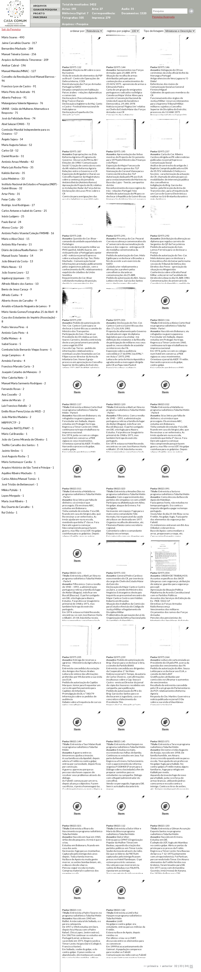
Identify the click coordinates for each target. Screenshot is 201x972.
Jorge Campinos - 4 (13, 355)
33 (181, 966)
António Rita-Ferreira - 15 (17, 244)
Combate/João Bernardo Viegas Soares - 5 (27, 349)
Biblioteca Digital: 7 (75, 13)
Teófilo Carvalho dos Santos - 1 (20, 445)
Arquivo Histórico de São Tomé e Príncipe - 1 (28, 467)
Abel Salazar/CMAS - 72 (16, 124)
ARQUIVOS (39, 5)
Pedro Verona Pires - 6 (15, 327)
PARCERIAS (40, 17)
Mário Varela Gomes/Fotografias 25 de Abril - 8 (29, 311)
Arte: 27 (97, 8)
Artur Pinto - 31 (11, 193)
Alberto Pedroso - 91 (14, 97)
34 (186, 966)
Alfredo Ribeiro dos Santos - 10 (20, 283)
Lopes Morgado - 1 (13, 495)
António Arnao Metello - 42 (18, 161)
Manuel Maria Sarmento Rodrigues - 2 (24, 383)
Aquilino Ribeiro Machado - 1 (19, 473)
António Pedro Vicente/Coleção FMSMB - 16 (28, 233)
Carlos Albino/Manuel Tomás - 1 (20, 478)
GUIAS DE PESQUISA (45, 9)
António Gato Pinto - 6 (15, 332)
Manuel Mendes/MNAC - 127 (19, 71)
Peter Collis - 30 (11, 199)
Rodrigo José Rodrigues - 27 (18, 205)
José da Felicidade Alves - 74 (18, 118)
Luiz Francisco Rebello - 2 (16, 405)
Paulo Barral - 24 (11, 222)
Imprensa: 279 (101, 17)
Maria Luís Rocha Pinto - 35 (17, 167)
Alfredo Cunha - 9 (12, 295)
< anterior (166, 966)
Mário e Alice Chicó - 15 (15, 238)
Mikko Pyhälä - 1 (11, 490)
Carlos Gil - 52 (10, 150)
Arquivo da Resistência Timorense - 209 (25, 59)
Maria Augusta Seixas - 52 (17, 144)
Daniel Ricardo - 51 (13, 156)
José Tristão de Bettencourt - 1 (20, 484)
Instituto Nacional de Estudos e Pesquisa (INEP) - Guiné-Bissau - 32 (30, 186)
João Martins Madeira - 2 (16, 417)
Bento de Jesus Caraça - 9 (17, 289)
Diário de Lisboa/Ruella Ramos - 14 (22, 250)
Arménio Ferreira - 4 (13, 360)
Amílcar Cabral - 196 (14, 65)
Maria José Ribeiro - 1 (14, 501)
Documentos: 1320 (134, 13)
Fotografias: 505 (73, 17)
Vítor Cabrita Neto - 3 (14, 377)
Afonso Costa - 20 (12, 227)
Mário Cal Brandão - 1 (14, 433)
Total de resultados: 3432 (79, 4)
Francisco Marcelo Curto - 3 (18, 366)
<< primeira (151, 966)
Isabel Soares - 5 (11, 344)
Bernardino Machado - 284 (17, 48)
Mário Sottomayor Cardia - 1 (19, 462)
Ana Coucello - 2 (11, 394)
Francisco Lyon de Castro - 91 (19, 86)
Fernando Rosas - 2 (13, 388)
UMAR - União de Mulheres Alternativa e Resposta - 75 (25, 110)
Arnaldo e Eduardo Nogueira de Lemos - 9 (26, 306)
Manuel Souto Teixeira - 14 (17, 255)
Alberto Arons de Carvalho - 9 (19, 300)
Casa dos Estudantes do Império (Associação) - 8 (29, 319)
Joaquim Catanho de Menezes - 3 (21, 372)
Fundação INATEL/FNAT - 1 (18, 428)
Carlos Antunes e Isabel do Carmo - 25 (24, 210)
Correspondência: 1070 (103, 14)
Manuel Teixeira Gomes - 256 (19, 54)
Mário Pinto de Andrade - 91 (18, 92)
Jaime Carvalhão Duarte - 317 (19, 43)
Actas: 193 (69, 8)
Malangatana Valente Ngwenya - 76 (22, 103)
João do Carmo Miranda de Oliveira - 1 (24, 439)
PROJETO (39, 13)
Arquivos (68, 24)
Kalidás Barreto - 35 (13, 173)
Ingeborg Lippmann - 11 (16, 278)
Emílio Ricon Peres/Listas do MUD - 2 (23, 411)
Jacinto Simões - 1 (12, 450)
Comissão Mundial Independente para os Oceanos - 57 (26, 131)
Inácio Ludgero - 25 (13, 216)
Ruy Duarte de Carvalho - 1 (17, 506)
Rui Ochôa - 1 (9, 512)
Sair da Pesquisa (11, 29)
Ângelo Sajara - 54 (12, 139)
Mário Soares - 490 (13, 37)
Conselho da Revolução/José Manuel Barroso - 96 (29, 78)
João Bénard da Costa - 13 (17, 261)
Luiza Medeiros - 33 (13, 178)
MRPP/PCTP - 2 (11, 422)
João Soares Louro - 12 (15, 272)
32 (175, 966)
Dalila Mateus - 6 (11, 338)
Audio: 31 (128, 8)
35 (191, 966)
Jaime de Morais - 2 (13, 400)
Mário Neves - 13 (12, 266)
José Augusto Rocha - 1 (15, 456)
